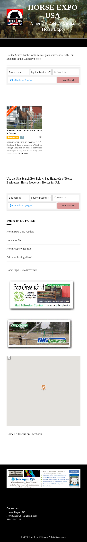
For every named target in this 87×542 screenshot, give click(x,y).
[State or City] (32, 80)
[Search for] (65, 72)
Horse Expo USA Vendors (20, 231)
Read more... (24, 153)
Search (68, 80)
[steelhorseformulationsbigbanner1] (43, 478)
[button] (43, 388)
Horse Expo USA (53, 11)
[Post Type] (18, 72)
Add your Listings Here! (19, 257)
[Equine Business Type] (41, 72)
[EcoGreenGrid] (42, 294)
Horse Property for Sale (19, 248)
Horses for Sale (15, 240)
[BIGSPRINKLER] (39, 333)
